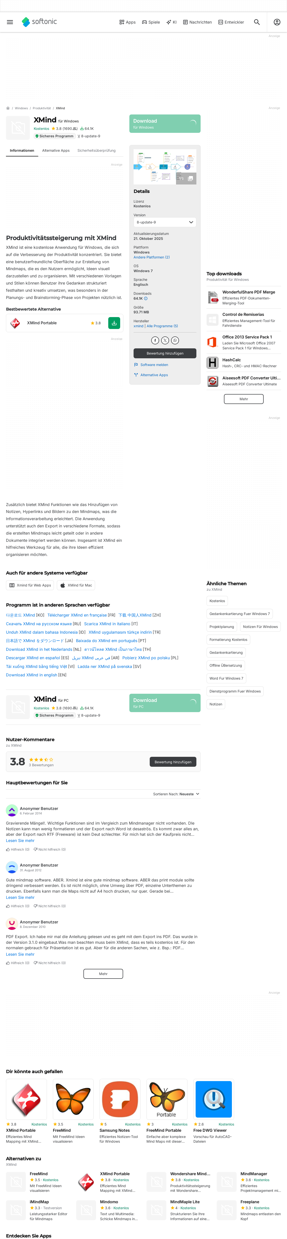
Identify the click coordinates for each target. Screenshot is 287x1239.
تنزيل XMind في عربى (91, 657)
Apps (127, 22)
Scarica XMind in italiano (107, 623)
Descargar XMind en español (33, 657)
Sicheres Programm (54, 136)
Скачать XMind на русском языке (39, 623)
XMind (56, 120)
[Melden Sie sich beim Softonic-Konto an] (277, 22)
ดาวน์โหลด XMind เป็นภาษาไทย (113, 649)
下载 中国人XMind (134, 615)
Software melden (151, 364)
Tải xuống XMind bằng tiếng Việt (36, 666)
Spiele (151, 22)
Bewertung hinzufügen (165, 353)
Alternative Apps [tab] (56, 150)
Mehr (103, 974)
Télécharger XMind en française (77, 615)
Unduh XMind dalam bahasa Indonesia (42, 632)
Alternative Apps (151, 374)
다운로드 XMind (20, 615)
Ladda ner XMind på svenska (105, 666)
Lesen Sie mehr (20, 840)
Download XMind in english (31, 674)
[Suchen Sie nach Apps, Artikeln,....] (257, 22)
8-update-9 (165, 222)
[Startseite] (8, 108)
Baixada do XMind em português (106, 640)
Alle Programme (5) (162, 326)
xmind (139, 326)
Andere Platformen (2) (152, 257)
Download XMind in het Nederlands (39, 649)
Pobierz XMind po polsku (146, 657)
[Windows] (21, 108)
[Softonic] (39, 22)
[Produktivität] (42, 108)
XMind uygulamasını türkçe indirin (120, 632)
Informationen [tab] (22, 150)
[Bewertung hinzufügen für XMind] (64, 128)
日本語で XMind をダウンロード (35, 640)
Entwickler (231, 22)
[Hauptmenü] (10, 22)
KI (171, 22)
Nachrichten (197, 22)
